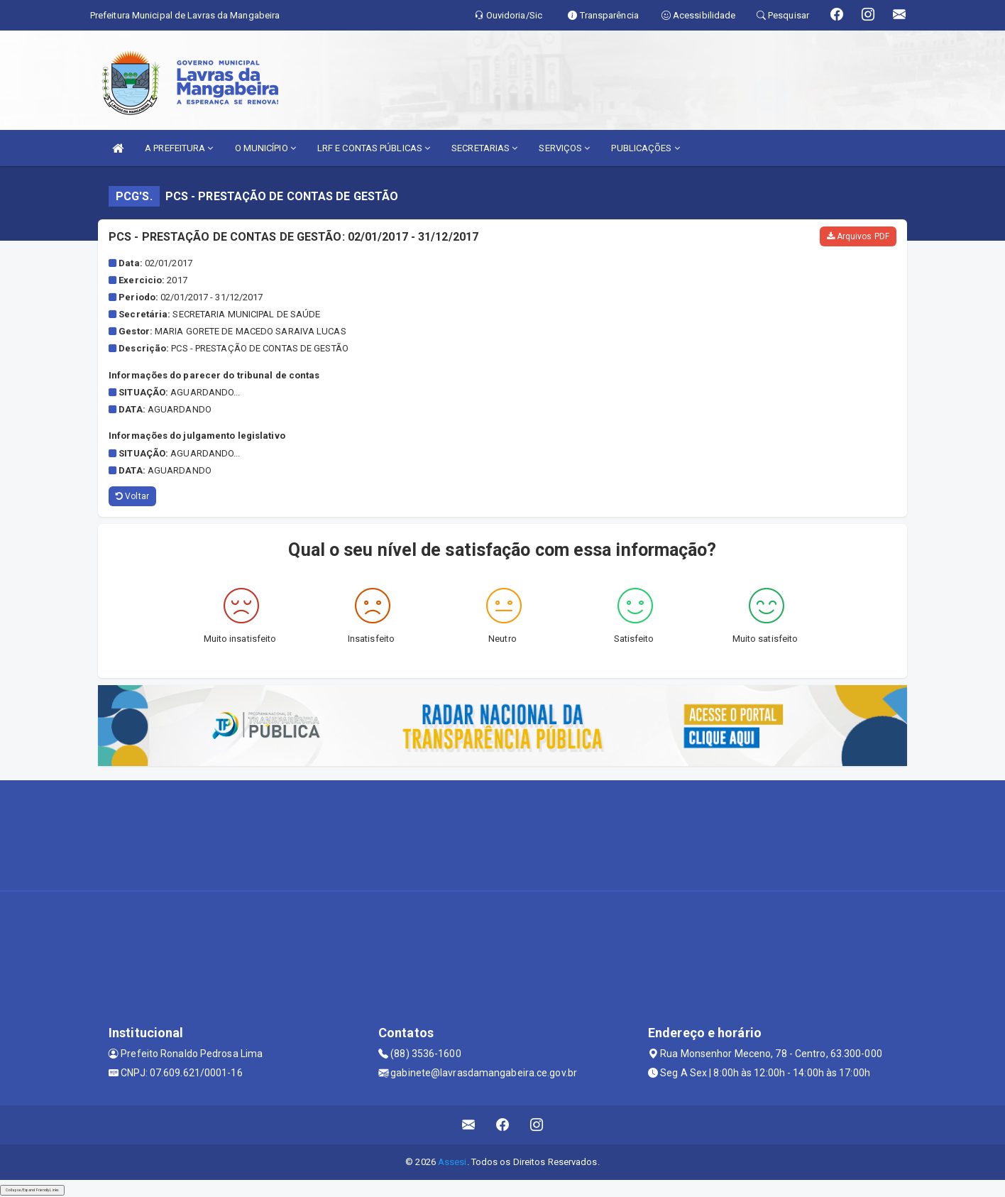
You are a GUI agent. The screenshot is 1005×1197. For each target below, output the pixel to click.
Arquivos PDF (858, 236)
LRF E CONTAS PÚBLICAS (373, 148)
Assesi (452, 1162)
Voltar (132, 496)
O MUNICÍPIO (265, 148)
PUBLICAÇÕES (645, 148)
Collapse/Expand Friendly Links (32, 1190)
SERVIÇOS (564, 148)
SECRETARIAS (484, 148)
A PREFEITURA (179, 148)
